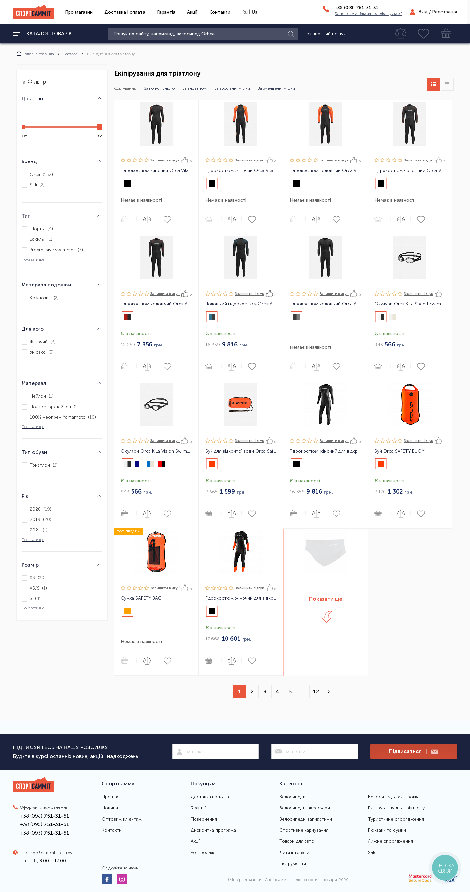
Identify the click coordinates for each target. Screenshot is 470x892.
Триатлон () (40, 465)
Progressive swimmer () (52, 250)
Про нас (110, 797)
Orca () (37, 174)
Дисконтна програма (213, 830)
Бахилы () (37, 239)
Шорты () (37, 229)
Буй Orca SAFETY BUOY (399, 451)
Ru (245, 12)
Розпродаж (202, 852)
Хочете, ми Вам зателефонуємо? (368, 13)
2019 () (36, 520)
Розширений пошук (325, 34)
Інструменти (292, 863)
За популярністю (159, 88)
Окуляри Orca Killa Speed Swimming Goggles (410, 304)
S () (32, 599)
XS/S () (34, 588)
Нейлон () (38, 396)
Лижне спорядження (390, 841)
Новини (110, 808)
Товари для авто (296, 841)
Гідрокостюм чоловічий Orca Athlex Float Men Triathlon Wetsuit (156, 304)
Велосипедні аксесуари (304, 808)
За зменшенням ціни (276, 88)
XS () (34, 578)
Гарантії (198, 808)
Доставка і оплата (124, 12)
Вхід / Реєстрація (437, 12)
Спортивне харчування (303, 830)
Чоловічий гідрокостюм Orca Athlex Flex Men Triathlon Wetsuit (240, 304)
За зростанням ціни (232, 88)
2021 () (35, 530)
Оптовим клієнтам (122, 819)
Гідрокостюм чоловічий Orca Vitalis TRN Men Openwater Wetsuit (410, 170)
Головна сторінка (35, 54)
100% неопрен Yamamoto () (59, 417)
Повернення (204, 819)
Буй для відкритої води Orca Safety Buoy (240, 451)
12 (316, 691)
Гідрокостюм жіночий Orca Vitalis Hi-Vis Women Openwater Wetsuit (240, 170)
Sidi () (33, 185)
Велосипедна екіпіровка (394, 797)
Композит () (40, 297)
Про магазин (79, 12)
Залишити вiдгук (165, 160)
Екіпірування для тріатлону (396, 808)
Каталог (70, 54)
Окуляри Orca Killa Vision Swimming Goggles (156, 451)
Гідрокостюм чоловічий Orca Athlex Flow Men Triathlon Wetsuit (325, 304)
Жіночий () (38, 342)
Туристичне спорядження (396, 819)
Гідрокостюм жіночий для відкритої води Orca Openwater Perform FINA (325, 451)
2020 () (36, 509)
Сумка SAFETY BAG (141, 598)
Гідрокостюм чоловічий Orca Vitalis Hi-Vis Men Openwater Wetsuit (325, 170)
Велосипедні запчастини (305, 819)
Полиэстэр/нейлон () (50, 407)
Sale (372, 852)
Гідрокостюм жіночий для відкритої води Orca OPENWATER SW (240, 598)
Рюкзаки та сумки (387, 830)
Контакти (219, 12)
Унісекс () (38, 352)
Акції (192, 12)
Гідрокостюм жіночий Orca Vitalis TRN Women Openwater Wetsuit (156, 170)
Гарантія (166, 12)
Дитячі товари (294, 852)
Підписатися (413, 751)
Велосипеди (292, 797)
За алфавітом (194, 88)
